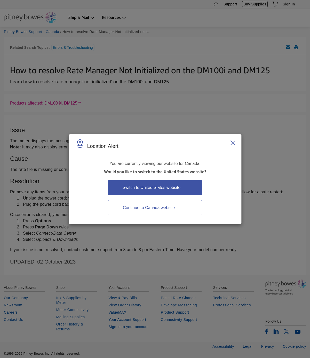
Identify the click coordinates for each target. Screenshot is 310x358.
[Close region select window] (232, 142)
